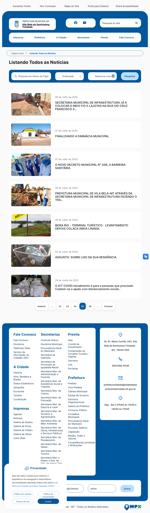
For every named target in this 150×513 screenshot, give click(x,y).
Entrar (127, 488)
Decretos (73, 360)
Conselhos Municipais (73, 415)
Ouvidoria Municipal (51, 344)
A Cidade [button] (61, 37)
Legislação (74, 431)
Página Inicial (17, 53)
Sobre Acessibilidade (128, 6)
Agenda (17, 414)
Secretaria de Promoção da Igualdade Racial (49, 364)
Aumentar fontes (29, 6)
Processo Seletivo (77, 427)
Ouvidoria (18, 344)
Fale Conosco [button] (127, 37)
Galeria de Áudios (23, 422)
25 (82, 306)
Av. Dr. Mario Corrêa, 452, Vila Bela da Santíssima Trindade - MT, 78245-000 (120, 345)
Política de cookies (22, 494)
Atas (70, 340)
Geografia (18, 387)
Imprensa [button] (18, 37)
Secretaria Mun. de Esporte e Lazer (51, 406)
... (52, 306)
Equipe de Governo (78, 395)
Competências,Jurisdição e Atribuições (81, 444)
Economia (18, 391)
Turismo (17, 395)
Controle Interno (49, 340)
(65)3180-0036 (120, 365)
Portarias (73, 368)
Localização (19, 399)
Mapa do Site (78, 6)
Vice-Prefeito (75, 387)
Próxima (108, 306)
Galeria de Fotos (22, 426)
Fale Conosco (20, 340)
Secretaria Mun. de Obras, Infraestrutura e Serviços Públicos (52, 430)
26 (90, 306)
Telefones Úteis (21, 348)
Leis (70, 364)
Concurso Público (77, 410)
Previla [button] (105, 37)
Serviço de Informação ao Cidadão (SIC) (21, 355)
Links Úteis (19, 438)
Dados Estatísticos (23, 383)
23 (67, 306)
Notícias (17, 418)
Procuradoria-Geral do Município (51, 349)
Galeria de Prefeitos (78, 406)
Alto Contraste (54, 6)
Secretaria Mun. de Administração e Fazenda (51, 374)
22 (60, 306)
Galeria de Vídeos (23, 430)
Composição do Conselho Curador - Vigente (78, 354)
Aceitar (48, 501)
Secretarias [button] (83, 37)
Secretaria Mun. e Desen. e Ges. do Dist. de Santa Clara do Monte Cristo (51, 462)
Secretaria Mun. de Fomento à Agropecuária (51, 414)
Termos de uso (23, 501)
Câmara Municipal (77, 391)
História (17, 372)
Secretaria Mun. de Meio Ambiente (51, 422)
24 (75, 306)
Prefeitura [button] (40, 37)
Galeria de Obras (22, 434)
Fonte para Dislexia (103, 6)
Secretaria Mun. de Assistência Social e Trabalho (51, 384)
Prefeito (72, 383)
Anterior (42, 306)
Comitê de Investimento (75, 345)
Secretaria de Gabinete (48, 356)
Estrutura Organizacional (76, 401)
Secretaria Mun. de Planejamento (51, 438)
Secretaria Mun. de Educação (51, 399)
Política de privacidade (48, 494)
